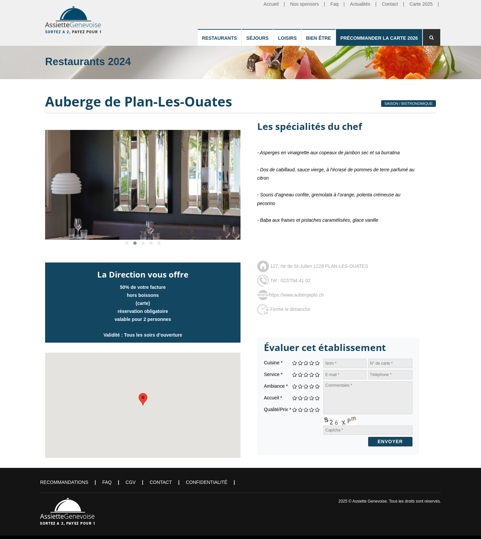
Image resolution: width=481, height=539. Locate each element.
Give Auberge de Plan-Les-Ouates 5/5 (317, 362)
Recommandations (64, 482)
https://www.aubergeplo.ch (296, 295)
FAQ (107, 482)
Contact (161, 482)
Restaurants (219, 38)
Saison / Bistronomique (408, 104)
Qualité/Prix (277, 409)
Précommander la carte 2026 (379, 38)
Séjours (257, 38)
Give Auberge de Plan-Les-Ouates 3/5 (306, 362)
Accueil (273, 397)
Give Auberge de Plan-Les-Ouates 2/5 (300, 362)
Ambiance (276, 386)
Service (273, 374)
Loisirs (287, 38)
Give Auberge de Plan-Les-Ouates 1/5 (295, 362)
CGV (131, 482)
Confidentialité (206, 482)
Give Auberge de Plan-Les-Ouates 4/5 (312, 362)
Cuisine (273, 362)
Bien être (318, 38)
